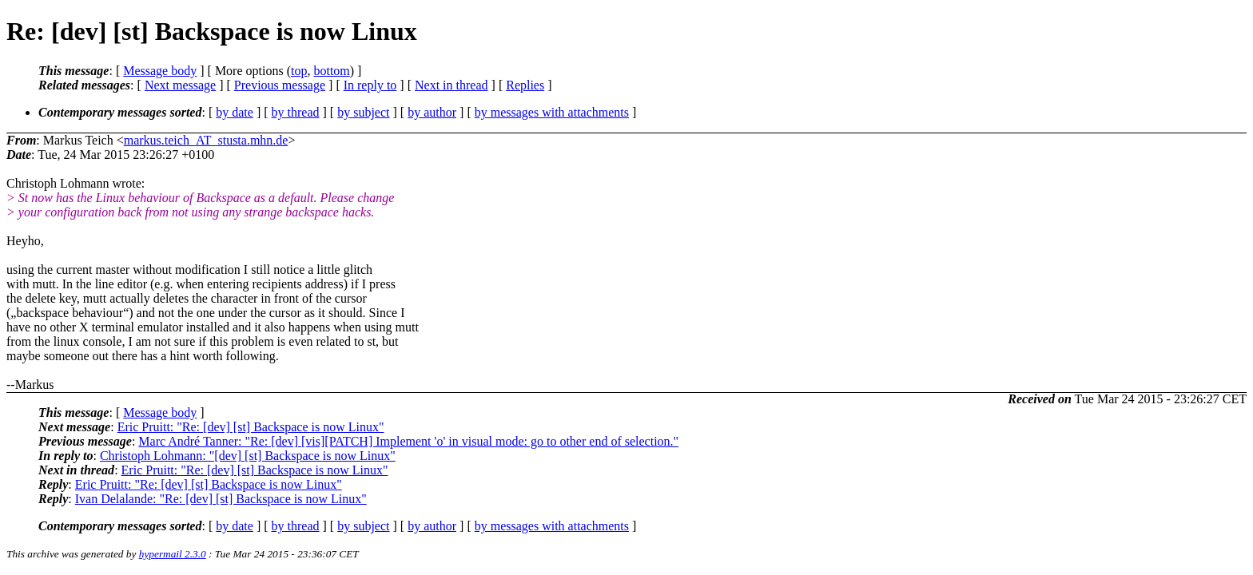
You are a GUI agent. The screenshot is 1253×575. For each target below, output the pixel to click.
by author (432, 112)
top (299, 70)
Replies (525, 85)
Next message (180, 85)
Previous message (279, 85)
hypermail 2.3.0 (172, 554)
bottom (331, 70)
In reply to (370, 85)
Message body (160, 70)
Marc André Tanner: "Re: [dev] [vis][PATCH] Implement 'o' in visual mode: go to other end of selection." (408, 441)
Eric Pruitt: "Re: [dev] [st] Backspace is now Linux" (250, 427)
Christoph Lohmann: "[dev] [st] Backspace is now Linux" (248, 455)
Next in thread (451, 85)
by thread (296, 112)
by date (234, 112)
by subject (363, 112)
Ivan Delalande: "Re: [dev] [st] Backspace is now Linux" (221, 499)
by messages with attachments (552, 112)
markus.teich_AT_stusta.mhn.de (206, 140)
